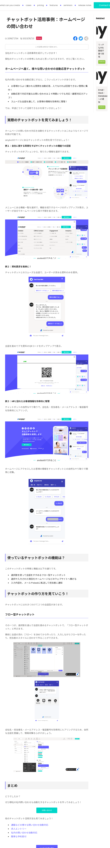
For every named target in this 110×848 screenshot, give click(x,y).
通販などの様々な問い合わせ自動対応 (29, 824)
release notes (84, 5)
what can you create (10, 5)
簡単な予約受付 (18, 836)
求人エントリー (18, 828)
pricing (40, 5)
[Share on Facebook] (75, 38)
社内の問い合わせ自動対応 (24, 832)
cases (28, 5)
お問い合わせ (47, 810)
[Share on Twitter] (81, 38)
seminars (68, 5)
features (54, 5)
